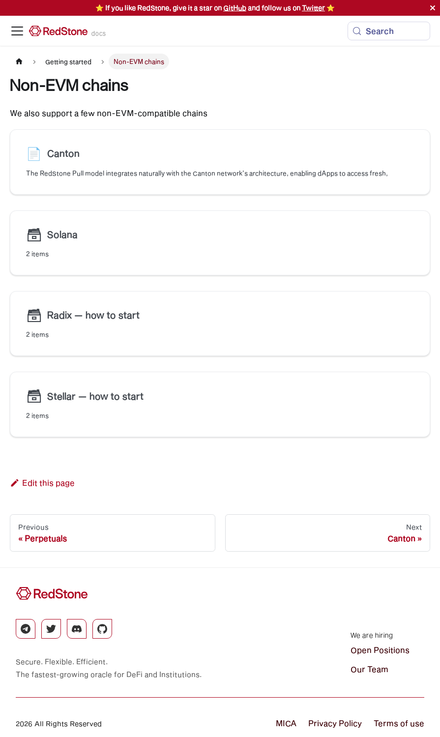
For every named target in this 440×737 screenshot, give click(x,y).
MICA (286, 723)
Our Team (369, 669)
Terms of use (399, 723)
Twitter (313, 8)
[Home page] (19, 61)
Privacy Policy (335, 723)
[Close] (432, 8)
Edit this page (42, 482)
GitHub (234, 8)
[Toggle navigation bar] (17, 31)
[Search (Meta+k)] (389, 31)
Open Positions (380, 649)
